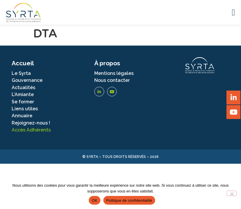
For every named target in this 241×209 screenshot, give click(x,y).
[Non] (232, 193)
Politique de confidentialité (129, 200)
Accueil (23, 63)
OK (94, 200)
